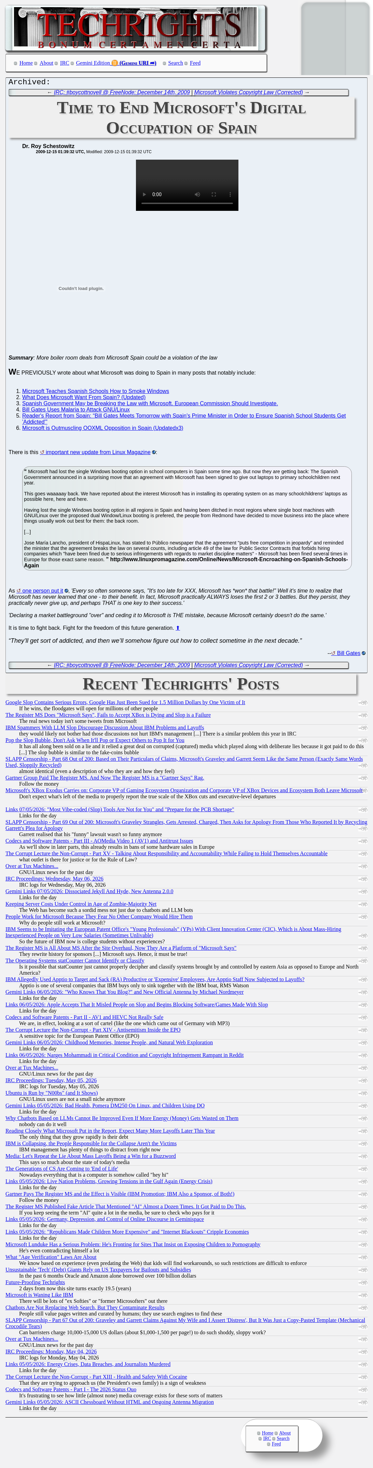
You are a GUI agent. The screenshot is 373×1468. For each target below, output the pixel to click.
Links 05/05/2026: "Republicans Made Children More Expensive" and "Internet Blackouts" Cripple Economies (127, 1233)
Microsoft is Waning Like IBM (39, 1296)
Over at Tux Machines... (31, 868)
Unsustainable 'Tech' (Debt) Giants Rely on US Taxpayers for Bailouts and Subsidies (98, 1271)
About (46, 63)
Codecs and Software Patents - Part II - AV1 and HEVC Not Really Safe (84, 1019)
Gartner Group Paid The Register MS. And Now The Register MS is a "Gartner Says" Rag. (104, 779)
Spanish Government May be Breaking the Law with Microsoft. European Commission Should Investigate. (150, 405)
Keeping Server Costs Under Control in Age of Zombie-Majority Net (80, 906)
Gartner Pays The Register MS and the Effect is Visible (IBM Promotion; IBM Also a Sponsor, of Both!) (119, 1195)
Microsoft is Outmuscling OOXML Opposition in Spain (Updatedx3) (102, 430)
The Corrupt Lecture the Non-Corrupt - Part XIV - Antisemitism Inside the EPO (93, 1031)
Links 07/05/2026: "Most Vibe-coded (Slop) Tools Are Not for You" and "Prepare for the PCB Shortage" (119, 811)
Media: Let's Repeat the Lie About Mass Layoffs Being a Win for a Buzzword (90, 1158)
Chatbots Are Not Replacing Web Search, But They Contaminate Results (85, 1309)
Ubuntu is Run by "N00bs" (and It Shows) (51, 1095)
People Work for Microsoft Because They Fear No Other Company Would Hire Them (99, 918)
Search (175, 63)
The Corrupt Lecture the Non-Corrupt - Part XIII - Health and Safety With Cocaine (96, 1378)
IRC (64, 63)
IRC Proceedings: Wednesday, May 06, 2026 (54, 880)
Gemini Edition (93, 63)
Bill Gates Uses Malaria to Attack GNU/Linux (76, 411)
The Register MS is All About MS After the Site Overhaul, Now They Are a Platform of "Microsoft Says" (120, 950)
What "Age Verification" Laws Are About (50, 1259)
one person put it (43, 592)
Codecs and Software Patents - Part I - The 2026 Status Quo (70, 1391)
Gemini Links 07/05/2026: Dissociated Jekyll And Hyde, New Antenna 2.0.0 (89, 893)
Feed (195, 63)
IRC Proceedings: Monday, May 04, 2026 (51, 1353)
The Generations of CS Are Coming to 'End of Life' (61, 1170)
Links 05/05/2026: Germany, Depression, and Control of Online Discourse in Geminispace (104, 1221)
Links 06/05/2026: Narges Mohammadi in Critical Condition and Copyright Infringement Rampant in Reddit (124, 1057)
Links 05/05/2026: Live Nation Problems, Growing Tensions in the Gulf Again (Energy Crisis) (108, 1183)
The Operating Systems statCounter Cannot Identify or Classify (74, 962)
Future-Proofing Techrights (35, 1284)
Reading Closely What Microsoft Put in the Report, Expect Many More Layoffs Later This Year (110, 1132)
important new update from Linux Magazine (98, 454)
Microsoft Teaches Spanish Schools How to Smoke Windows (95, 393)
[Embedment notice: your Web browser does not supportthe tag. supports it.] (187, 187)
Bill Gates (348, 655)
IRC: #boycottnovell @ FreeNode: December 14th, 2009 (122, 94)
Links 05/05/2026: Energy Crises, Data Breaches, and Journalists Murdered (87, 1366)
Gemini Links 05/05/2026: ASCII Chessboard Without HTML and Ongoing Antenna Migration (109, 1404)
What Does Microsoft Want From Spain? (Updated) (84, 399)
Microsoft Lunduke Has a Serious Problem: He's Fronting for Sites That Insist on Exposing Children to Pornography (133, 1246)
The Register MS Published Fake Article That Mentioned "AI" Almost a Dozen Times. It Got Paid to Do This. (125, 1208)
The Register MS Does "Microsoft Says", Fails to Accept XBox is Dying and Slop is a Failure (108, 717)
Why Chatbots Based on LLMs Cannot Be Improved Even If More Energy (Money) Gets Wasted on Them (121, 1120)
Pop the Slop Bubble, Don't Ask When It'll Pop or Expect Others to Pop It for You (94, 742)
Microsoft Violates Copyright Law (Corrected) (248, 94)
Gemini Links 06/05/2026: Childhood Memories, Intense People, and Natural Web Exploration (109, 1044)
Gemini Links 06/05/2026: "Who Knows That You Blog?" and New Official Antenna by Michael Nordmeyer (124, 994)
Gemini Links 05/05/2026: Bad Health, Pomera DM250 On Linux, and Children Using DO (105, 1107)
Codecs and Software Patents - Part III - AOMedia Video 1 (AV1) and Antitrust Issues (99, 842)
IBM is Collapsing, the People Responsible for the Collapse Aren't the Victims (91, 1145)
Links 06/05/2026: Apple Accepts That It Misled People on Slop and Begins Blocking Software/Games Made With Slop (136, 1006)
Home (26, 63)
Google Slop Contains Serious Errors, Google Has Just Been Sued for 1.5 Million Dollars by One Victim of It (125, 704)
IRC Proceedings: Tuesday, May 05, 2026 (51, 1082)
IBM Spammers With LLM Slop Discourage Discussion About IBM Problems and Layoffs (104, 729)
